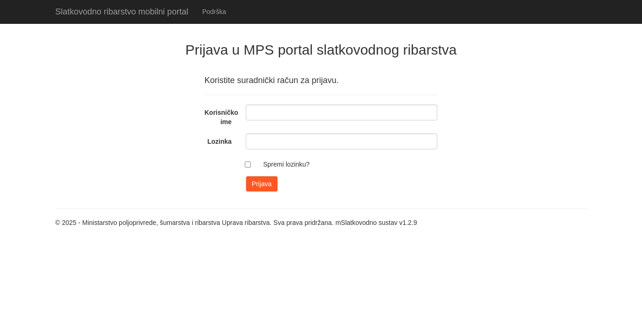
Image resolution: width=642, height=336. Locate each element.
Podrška (214, 11)
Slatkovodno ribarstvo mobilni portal (121, 11)
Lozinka (219, 141)
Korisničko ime (221, 117)
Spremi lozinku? (286, 164)
